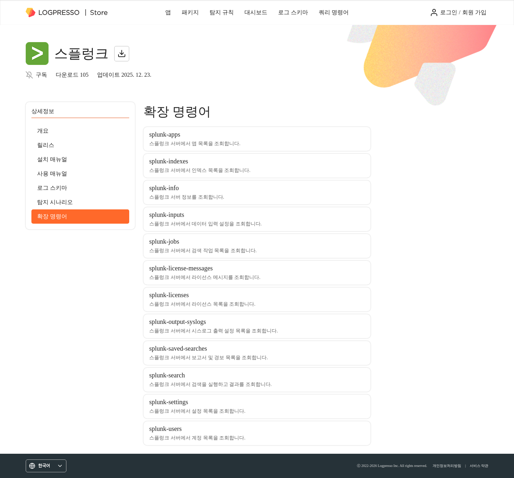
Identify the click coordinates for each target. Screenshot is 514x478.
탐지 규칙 (222, 12)
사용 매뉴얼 (52, 174)
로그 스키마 (293, 12)
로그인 (448, 12)
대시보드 (256, 12)
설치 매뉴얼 (52, 159)
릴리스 (45, 145)
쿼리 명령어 (334, 12)
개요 (43, 131)
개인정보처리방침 (447, 466)
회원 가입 (474, 12)
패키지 (190, 12)
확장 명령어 (52, 216)
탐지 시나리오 (55, 202)
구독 (41, 75)
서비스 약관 (479, 466)
